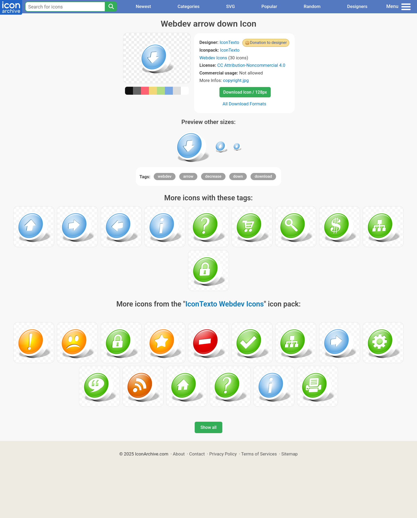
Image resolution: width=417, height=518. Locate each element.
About (179, 454)
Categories (189, 6)
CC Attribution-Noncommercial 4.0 (251, 65)
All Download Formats (244, 103)
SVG (230, 6)
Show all (208, 427)
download (263, 176)
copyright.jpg (236, 80)
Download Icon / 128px (245, 92)
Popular (269, 6)
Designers (357, 6)
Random (312, 6)
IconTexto (229, 42)
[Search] (111, 7)
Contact (197, 454)
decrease (213, 176)
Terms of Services (259, 454)
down (238, 176)
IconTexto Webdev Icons (224, 304)
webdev (164, 176)
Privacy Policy (223, 454)
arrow (188, 176)
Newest (143, 6)
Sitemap (289, 454)
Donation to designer (268, 42)
